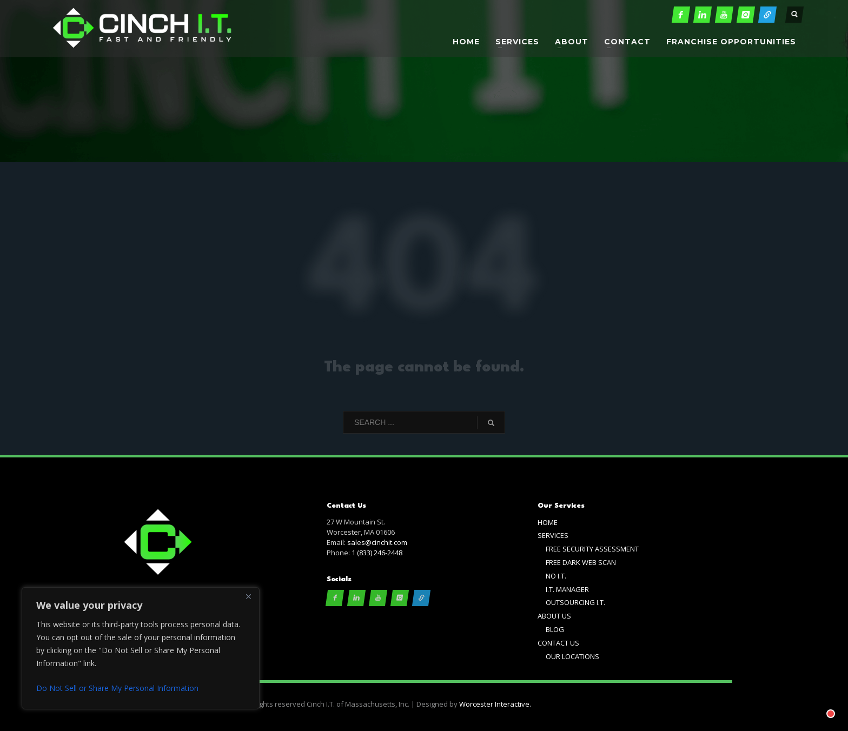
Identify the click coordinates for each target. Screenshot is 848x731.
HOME (548, 522)
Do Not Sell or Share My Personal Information (117, 688)
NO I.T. (556, 576)
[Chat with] (817, 700)
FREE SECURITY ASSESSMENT (592, 549)
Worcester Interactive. (495, 704)
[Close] (248, 596)
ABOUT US (554, 616)
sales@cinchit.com (377, 542)
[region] (141, 648)
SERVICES (553, 535)
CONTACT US (558, 643)
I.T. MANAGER (567, 589)
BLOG (555, 629)
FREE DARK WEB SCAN (581, 562)
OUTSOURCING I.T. (575, 602)
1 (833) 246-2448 (377, 552)
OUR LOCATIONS (572, 656)
